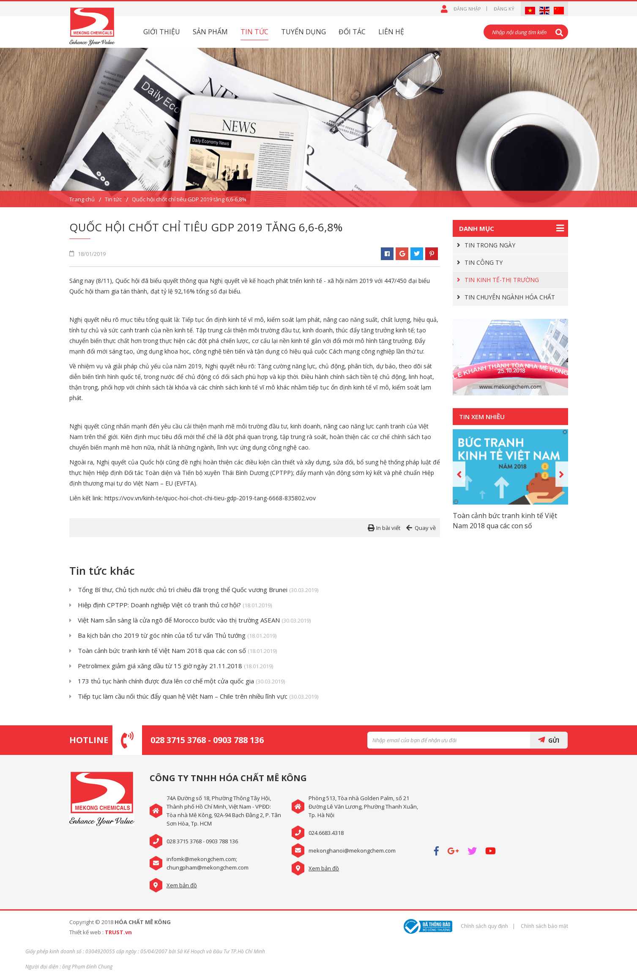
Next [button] (561, 474)
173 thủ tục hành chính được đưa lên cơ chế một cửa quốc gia (181, 681)
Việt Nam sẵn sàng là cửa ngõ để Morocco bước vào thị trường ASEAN (194, 620)
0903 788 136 (238, 740)
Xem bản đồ (182, 885)
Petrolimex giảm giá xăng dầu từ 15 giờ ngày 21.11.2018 (175, 666)
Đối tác (352, 31)
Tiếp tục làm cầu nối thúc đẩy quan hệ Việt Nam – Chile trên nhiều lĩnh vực (198, 696)
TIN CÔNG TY (484, 262)
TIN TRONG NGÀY (490, 245)
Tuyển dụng (303, 31)
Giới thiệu (161, 31)
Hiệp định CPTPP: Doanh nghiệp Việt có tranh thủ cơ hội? (175, 605)
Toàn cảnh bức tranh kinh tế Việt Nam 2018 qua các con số (177, 651)
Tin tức (254, 31)
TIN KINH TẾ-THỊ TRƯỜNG (502, 280)
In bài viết (388, 528)
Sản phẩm (210, 31)
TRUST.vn (118, 932)
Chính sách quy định (484, 926)
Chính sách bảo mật (544, 926)
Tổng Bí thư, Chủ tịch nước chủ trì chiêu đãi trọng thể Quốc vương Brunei (198, 590)
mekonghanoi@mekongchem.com (352, 850)
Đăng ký (504, 8)
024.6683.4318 (326, 833)
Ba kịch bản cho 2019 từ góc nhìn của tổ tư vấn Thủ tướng (177, 636)
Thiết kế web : (86, 932)
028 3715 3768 (178, 740)
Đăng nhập (467, 8)
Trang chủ (82, 199)
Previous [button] (459, 474)
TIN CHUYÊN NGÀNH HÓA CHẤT (510, 297)
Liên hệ (391, 31)
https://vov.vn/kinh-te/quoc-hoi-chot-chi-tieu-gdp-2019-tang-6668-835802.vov (210, 498)
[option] (318, 127)
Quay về (425, 528)
